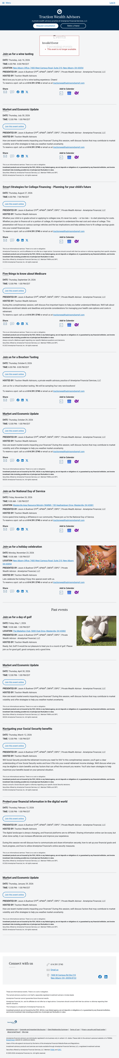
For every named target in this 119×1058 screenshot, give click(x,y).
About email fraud (13, 1032)
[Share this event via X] (27, 92)
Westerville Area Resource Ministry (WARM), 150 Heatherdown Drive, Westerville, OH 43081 (53, 505)
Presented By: (10, 72)
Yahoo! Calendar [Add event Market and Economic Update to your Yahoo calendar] (76, 157)
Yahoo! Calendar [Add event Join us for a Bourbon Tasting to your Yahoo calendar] (76, 401)
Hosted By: (8, 76)
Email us (54, 970)
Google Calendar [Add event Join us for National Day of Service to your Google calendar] (69, 530)
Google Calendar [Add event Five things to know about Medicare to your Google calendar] (69, 324)
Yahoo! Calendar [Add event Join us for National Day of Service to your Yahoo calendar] (76, 530)
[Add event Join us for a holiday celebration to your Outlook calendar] (62, 592)
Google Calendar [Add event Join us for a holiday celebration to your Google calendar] (69, 592)
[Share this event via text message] (12, 93)
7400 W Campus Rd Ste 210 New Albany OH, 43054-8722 (63, 976)
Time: (5, 64)
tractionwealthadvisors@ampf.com (69, 83)
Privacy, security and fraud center (93, 1029)
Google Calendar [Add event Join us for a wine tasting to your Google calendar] (69, 93)
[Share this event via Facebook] (18, 92)
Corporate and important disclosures (32, 1029)
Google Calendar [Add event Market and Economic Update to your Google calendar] (69, 157)
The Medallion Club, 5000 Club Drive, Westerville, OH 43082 (39, 631)
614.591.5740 (33, 83)
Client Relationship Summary (57, 1029)
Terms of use (74, 1029)
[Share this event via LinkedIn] (22, 92)
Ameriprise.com (12, 1029)
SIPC (59, 1050)
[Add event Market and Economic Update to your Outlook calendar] (62, 157)
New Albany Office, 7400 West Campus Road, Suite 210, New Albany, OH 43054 (48, 68)
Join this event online (14, 126)
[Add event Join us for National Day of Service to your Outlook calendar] (62, 530)
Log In (112, 3)
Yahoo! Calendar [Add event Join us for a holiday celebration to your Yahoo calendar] (76, 592)
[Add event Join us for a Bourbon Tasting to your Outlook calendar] (62, 401)
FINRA (52, 1050)
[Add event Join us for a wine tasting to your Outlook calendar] (62, 93)
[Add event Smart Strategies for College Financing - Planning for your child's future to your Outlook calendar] (62, 241)
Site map (25, 1032)
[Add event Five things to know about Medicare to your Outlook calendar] (62, 324)
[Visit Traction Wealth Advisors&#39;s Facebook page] (100, 977)
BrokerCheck (10, 1040)
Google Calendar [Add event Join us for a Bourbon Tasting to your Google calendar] (69, 401)
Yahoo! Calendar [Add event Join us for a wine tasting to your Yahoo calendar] (76, 93)
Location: (8, 68)
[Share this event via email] (5, 93)
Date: (5, 60)
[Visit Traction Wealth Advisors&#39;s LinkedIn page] (106, 977)
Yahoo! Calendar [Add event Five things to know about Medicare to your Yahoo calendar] (76, 324)
